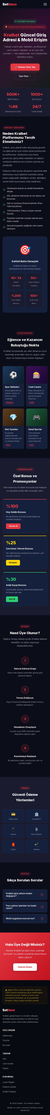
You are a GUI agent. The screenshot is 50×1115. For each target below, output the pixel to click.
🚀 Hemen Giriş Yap (25, 67)
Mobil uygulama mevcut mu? (25, 918)
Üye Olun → (25, 76)
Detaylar (13, 562)
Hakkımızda (7, 1036)
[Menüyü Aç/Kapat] (45, 4)
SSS (4, 1059)
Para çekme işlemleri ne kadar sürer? (25, 906)
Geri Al (12, 599)
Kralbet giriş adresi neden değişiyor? (25, 894)
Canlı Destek (8, 1064)
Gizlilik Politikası (9, 1092)
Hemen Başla (25, 967)
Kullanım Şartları (9, 1087)
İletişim (5, 1068)
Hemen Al (13, 526)
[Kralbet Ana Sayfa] (10, 4)
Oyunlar (6, 1040)
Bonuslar (6, 1045)
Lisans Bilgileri (9, 1082)
